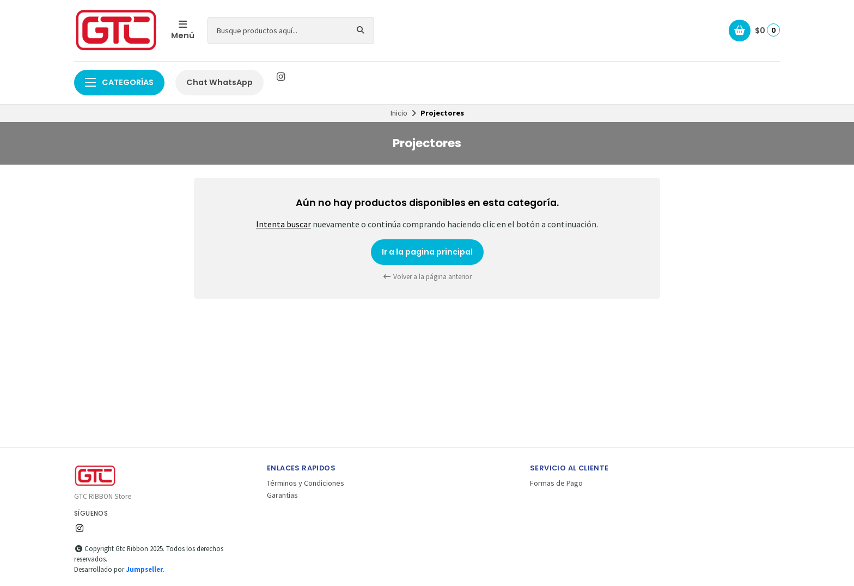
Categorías (119, 82)
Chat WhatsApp (219, 82)
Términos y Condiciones (305, 483)
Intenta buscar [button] (283, 224)
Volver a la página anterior (427, 276)
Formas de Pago (556, 483)
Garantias (282, 495)
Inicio (399, 113)
